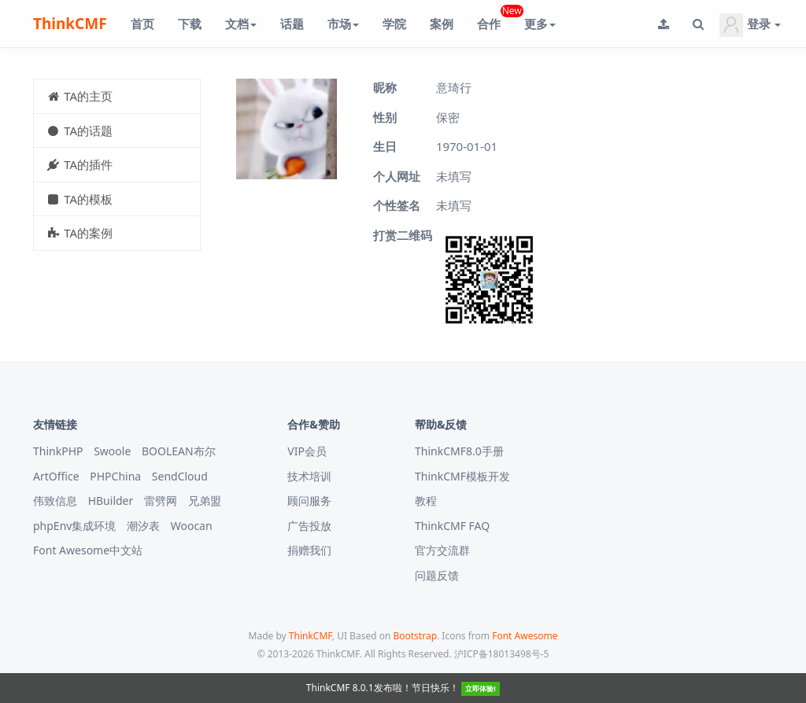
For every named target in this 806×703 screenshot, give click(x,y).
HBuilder (111, 500)
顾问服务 (309, 500)
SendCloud (180, 476)
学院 (394, 23)
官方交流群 (442, 550)
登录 (750, 25)
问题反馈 (437, 575)
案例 (441, 23)
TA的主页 (79, 96)
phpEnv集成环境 (74, 525)
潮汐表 (143, 525)
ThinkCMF (70, 23)
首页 (142, 23)
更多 (540, 23)
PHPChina (115, 476)
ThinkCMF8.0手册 (459, 451)
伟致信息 (55, 500)
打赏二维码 (402, 235)
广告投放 (309, 525)
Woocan (192, 525)
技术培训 (309, 476)
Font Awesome (524, 635)
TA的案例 (79, 233)
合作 (494, 17)
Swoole (112, 451)
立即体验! (480, 688)
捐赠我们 (309, 550)
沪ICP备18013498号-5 (501, 654)
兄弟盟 (204, 500)
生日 (385, 146)
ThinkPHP (58, 451)
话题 (292, 23)
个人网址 (396, 176)
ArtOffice (56, 476)
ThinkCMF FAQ (452, 525)
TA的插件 (79, 164)
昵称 (385, 87)
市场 (343, 23)
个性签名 (396, 205)
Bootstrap (415, 635)
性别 (385, 117)
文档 (241, 23)
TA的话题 (79, 130)
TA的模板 (79, 199)
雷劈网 (160, 500)
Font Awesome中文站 (87, 550)
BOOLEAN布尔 (179, 451)
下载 (190, 23)
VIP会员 (307, 451)
